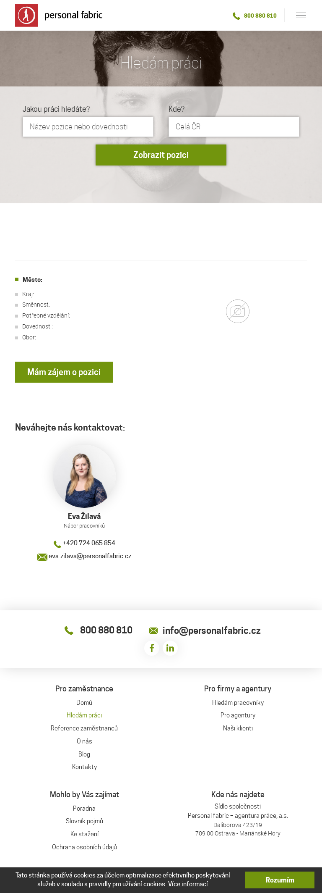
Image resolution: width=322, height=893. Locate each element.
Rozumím (280, 880)
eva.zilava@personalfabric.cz (84, 556)
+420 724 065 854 (84, 543)
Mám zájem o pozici (64, 372)
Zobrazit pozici (161, 155)
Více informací (188, 884)
